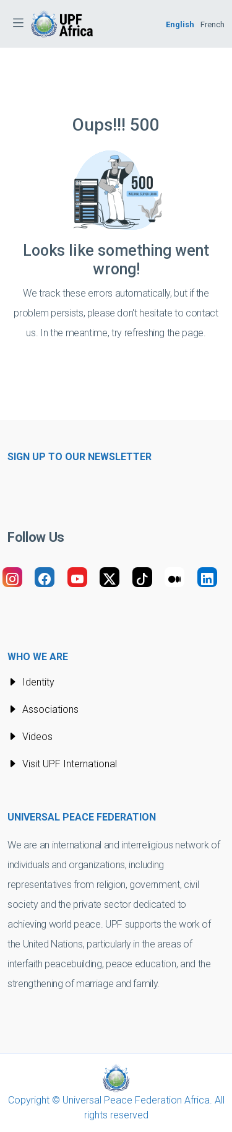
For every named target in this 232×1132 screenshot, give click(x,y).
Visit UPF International (62, 764)
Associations (43, 709)
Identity (30, 682)
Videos (30, 736)
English (180, 24)
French (212, 24)
